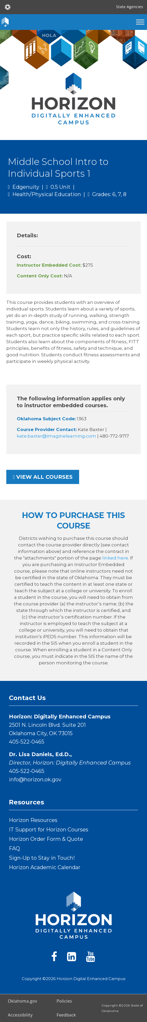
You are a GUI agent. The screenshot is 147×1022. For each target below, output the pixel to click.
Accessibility (20, 1015)
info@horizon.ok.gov (35, 779)
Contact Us (27, 698)
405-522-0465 (26, 742)
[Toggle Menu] (140, 21)
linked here (115, 558)
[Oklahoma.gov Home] (7, 6)
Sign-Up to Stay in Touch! (42, 858)
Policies (64, 1001)
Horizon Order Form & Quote (46, 839)
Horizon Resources (33, 820)
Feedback (66, 1015)
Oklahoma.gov (22, 1001)
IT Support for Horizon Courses (48, 829)
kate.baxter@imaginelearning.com (57, 436)
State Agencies (129, 6)
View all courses (43, 477)
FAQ (14, 848)
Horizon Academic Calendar (44, 867)
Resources (26, 802)
